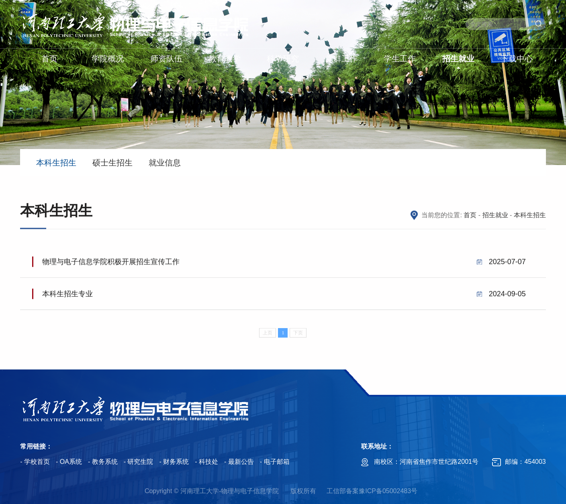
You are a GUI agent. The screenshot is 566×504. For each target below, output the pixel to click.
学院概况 (108, 58)
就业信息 (165, 162)
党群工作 (341, 58)
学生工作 (400, 58)
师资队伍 (166, 58)
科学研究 (283, 58)
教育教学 (224, 58)
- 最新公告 (239, 461)
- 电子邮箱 (275, 461)
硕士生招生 (112, 162)
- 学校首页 (35, 461)
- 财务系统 (174, 461)
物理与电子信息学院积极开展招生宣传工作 (284, 264)
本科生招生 (56, 162)
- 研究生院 (138, 461)
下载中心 (517, 58)
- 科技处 (206, 461)
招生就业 (458, 58)
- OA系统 (69, 461)
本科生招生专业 (284, 296)
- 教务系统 (103, 461)
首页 (49, 58)
